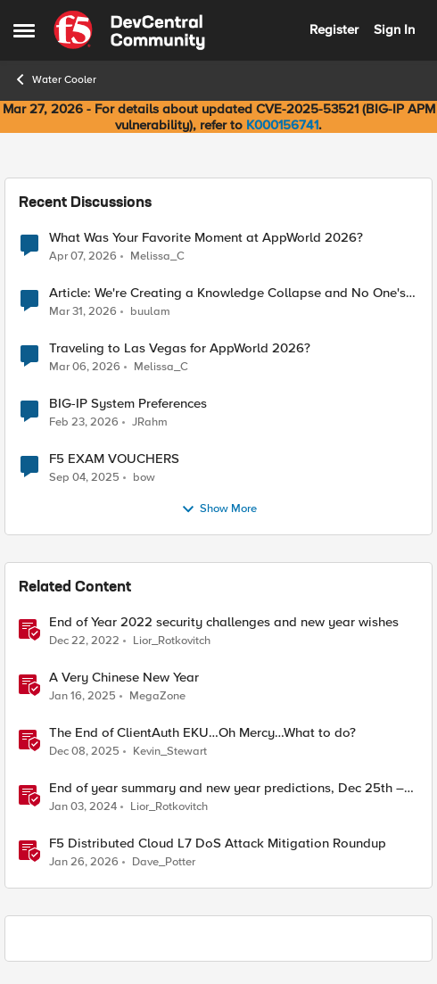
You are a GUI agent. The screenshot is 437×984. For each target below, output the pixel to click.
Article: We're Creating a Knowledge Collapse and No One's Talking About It (227, 293)
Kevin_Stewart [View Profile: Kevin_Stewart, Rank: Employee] (170, 751)
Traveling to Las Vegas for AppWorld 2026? (179, 348)
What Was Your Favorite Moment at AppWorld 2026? (206, 237)
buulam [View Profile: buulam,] (150, 311)
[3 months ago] (83, 256)
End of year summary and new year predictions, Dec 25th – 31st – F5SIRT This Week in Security (226, 788)
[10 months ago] (84, 478)
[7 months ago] (84, 752)
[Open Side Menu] (24, 30)
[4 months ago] (84, 367)
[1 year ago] (82, 697)
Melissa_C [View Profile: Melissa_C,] (157, 255)
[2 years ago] (83, 807)
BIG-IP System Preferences (128, 403)
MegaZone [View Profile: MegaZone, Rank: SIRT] (157, 696)
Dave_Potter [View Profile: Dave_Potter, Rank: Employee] (163, 862)
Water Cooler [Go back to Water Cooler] (54, 79)
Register (334, 29)
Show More (219, 509)
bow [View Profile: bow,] (144, 477)
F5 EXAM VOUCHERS (114, 459)
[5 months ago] (84, 863)
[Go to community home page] (129, 30)
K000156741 (282, 125)
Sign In (394, 29)
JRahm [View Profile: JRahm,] (150, 422)
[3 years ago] (84, 641)
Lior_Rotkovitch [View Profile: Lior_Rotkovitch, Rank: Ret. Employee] (171, 641)
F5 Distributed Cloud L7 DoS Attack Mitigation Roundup (217, 843)
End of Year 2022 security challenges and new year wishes (224, 622)
